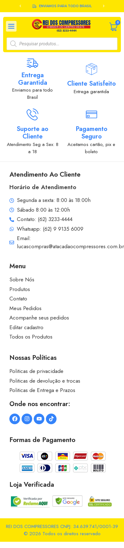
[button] (20, 6)
